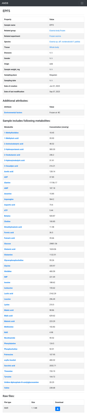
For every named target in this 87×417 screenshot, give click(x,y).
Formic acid (9, 232)
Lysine (6, 305)
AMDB (5, 3)
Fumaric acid (9, 238)
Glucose (7, 244)
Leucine (7, 299)
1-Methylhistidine (11, 133)
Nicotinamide (9, 338)
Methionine (8, 327)
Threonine (8, 371)
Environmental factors (13, 112)
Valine (6, 388)
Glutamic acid (9, 249)
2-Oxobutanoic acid (12, 155)
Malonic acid (9, 321)
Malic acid (8, 316)
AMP (6, 188)
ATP (6, 210)
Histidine (7, 271)
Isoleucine (8, 288)
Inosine (7, 282)
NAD (6, 332)
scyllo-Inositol (10, 360)
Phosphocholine (10, 349)
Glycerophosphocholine (13, 260)
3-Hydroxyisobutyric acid (14, 160)
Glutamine (8, 255)
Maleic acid (8, 310)
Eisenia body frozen (57, 31)
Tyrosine (7, 377)
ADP (6, 177)
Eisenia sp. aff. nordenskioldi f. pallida (65, 42)
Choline (7, 221)
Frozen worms (55, 36)
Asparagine (8, 199)
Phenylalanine (10, 343)
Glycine (7, 266)
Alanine (7, 183)
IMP (5, 277)
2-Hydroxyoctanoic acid (13, 149)
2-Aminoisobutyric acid (13, 144)
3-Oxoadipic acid (11, 166)
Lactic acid (8, 293)
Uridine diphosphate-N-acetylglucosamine (21, 382)
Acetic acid (8, 171)
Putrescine (8, 354)
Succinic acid (9, 366)
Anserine (7, 194)
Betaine (7, 216)
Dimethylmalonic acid (13, 227)
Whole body (54, 47)
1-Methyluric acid (11, 138)
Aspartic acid (9, 205)
